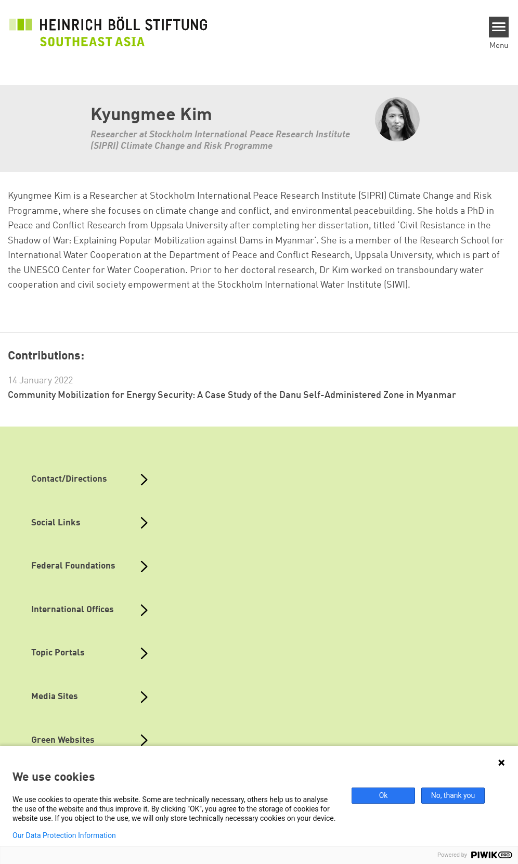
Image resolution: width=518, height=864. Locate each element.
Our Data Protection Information (64, 835)
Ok (383, 795)
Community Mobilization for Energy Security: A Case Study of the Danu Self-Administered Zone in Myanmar (232, 395)
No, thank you (453, 795)
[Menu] (499, 27)
